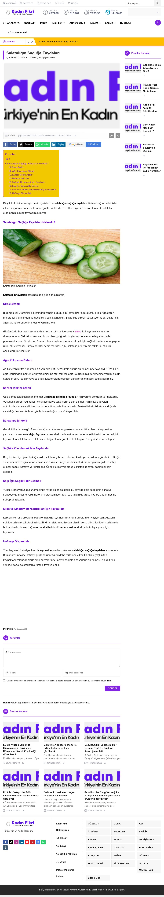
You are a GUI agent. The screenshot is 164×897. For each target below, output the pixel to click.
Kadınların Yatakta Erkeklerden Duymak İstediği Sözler (151, 111)
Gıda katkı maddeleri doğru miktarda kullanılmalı (59, 794)
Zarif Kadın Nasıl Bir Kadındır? (149, 128)
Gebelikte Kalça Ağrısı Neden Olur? (152, 68)
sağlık (24, 629)
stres (78, 331)
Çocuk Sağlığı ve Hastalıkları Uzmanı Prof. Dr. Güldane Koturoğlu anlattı (100, 748)
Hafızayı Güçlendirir (21, 193)
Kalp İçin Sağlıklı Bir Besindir (26, 186)
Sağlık (94, 889)
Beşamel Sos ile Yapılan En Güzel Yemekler (152, 168)
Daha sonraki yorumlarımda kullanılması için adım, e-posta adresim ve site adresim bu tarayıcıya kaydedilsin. (59, 680)
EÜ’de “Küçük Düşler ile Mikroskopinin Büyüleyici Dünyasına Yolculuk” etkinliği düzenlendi (19, 749)
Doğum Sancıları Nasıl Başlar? (58, 41)
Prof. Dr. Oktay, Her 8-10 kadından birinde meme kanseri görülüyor (21, 795)
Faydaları (17, 629)
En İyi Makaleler (47, 889)
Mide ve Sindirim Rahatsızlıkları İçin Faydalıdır (34, 189)
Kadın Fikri (84, 889)
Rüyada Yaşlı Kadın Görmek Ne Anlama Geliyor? (151, 89)
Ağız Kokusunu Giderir (23, 171)
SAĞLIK (23, 57)
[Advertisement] (62, 600)
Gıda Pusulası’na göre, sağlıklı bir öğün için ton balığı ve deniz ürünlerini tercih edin (102, 795)
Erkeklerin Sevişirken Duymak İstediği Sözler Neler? (151, 151)
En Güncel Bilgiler (115, 889)
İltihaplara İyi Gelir (20, 178)
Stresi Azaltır (18, 167)
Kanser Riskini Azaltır (22, 174)
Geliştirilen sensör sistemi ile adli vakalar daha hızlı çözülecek (60, 748)
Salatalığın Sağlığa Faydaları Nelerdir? (28, 163)
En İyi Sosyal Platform (67, 889)
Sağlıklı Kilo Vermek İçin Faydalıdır (28, 182)
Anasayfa (12, 57)
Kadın (101, 889)
